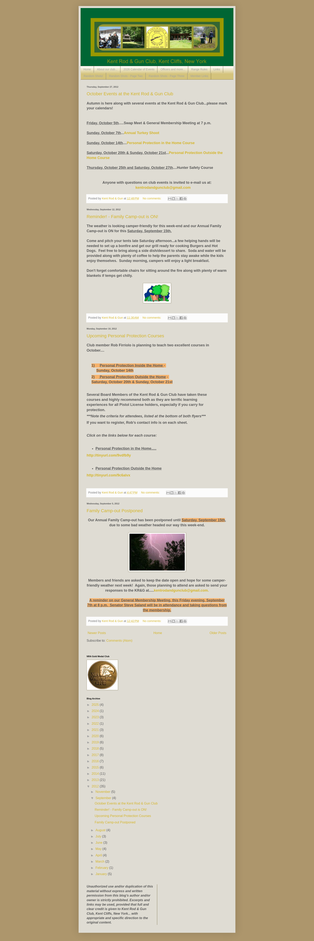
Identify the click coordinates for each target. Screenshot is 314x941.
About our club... (107, 69)
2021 (96, 730)
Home (87, 69)
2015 (96, 767)
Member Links (199, 76)
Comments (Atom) (119, 640)
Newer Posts (97, 633)
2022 (96, 723)
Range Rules (199, 69)
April (99, 855)
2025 (96, 704)
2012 (96, 786)
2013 (96, 780)
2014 (96, 773)
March (100, 861)
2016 (96, 761)
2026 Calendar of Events (138, 69)
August (100, 830)
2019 (96, 742)
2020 (96, 736)
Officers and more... (172, 69)
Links (216, 69)
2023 (96, 717)
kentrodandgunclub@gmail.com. (181, 590)
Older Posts (217, 633)
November (103, 791)
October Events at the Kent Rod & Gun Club (130, 93)
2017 (96, 755)
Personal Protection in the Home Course (161, 143)
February (102, 867)
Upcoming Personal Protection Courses (125, 335)
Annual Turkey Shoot (142, 133)
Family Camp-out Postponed (115, 510)
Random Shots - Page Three (167, 76)
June (99, 842)
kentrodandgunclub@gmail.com (163, 188)
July (98, 836)
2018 (96, 748)
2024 (96, 711)
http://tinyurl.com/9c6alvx (108, 475)
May (99, 849)
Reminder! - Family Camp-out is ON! (122, 216)
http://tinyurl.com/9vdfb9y (109, 455)
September (103, 798)
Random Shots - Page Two (126, 76)
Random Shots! (93, 76)
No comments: (152, 198)
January (101, 874)
